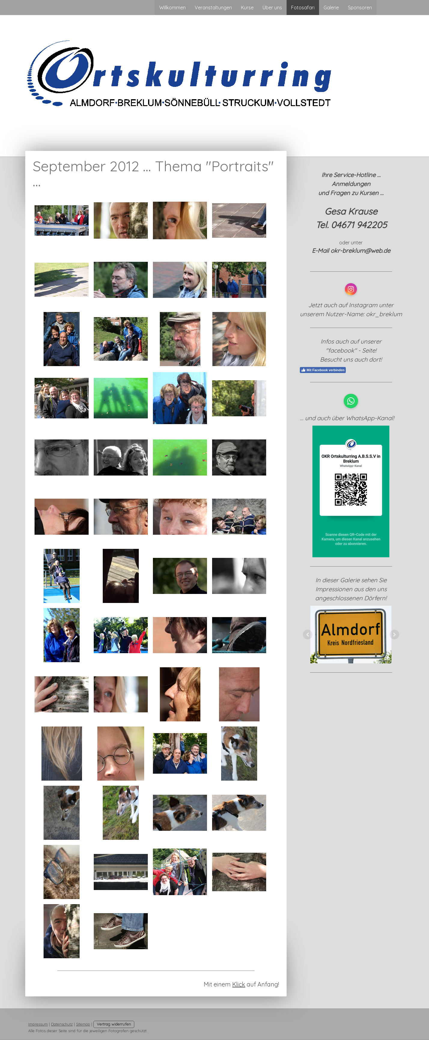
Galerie (331, 8)
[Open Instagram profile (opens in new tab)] (351, 289)
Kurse (247, 8)
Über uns (272, 8)
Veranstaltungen (213, 8)
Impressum (38, 1024)
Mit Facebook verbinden (323, 370)
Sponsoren (360, 8)
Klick (238, 984)
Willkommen (172, 8)
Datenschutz (62, 1024)
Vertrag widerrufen (114, 1024)
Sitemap (83, 1024)
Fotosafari (303, 8)
